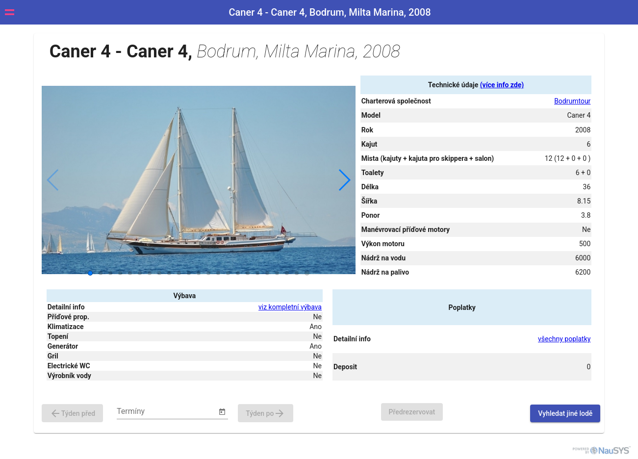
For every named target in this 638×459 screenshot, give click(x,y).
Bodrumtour (572, 101)
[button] (344, 180)
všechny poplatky (564, 339)
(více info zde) (502, 85)
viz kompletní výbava (290, 307)
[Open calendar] (222, 412)
